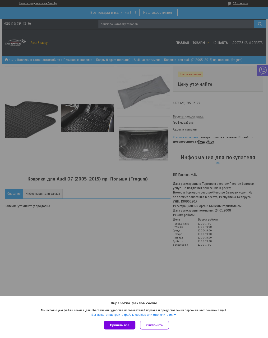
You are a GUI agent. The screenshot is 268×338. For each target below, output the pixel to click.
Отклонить (154, 325)
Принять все (119, 325)
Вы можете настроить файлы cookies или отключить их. (132, 314)
